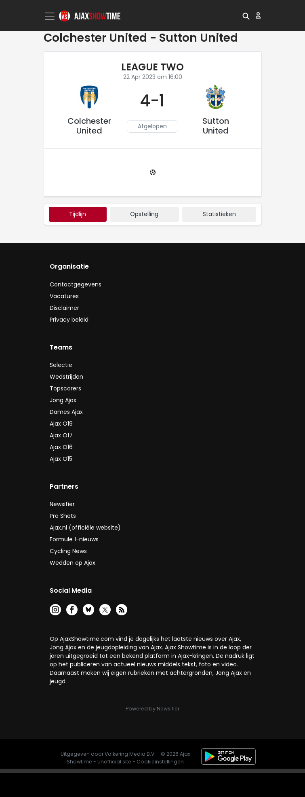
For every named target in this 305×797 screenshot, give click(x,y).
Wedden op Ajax (72, 563)
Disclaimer (64, 308)
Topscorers (65, 388)
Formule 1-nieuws (74, 539)
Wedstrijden (66, 377)
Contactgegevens (75, 284)
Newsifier (62, 504)
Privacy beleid (69, 320)
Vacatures (64, 296)
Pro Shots (63, 516)
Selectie (61, 365)
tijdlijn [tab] (77, 214)
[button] (246, 15)
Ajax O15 (61, 459)
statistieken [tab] (219, 214)
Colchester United (89, 126)
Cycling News (68, 551)
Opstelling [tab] (144, 214)
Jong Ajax (63, 400)
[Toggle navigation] (50, 16)
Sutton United (215, 126)
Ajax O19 (61, 424)
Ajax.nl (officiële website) (85, 528)
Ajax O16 (61, 447)
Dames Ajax (66, 412)
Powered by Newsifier (152, 708)
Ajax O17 (61, 435)
